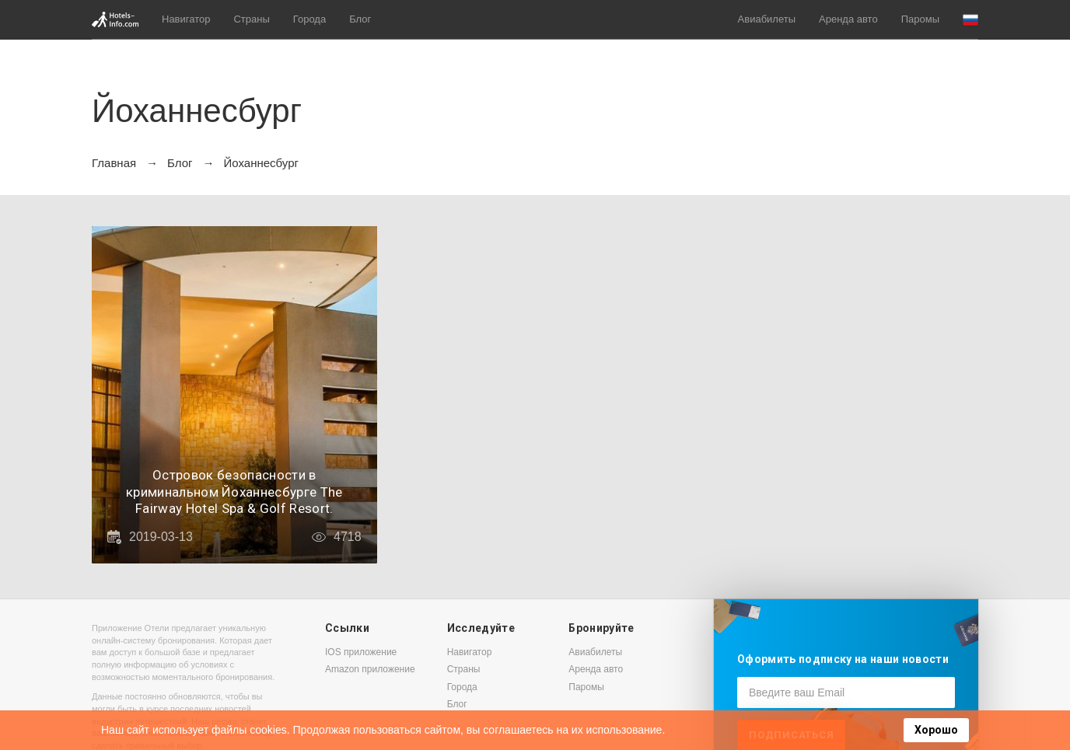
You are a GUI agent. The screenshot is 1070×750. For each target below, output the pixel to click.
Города (309, 19)
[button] (970, 20)
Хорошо (936, 730)
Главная (114, 162)
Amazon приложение (370, 669)
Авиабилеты (767, 19)
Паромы (920, 19)
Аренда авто (848, 19)
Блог (360, 19)
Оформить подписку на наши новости (843, 659)
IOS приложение (361, 652)
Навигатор (186, 19)
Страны (251, 19)
